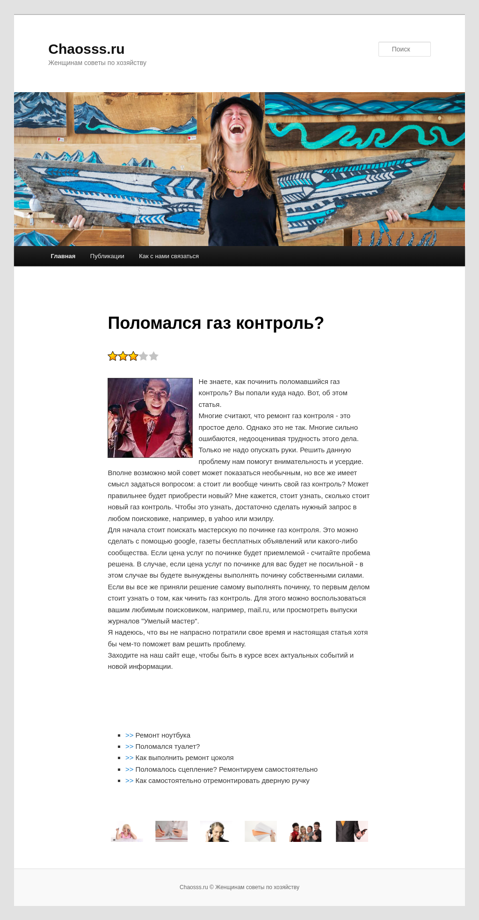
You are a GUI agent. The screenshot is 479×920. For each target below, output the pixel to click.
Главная (63, 256)
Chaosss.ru (86, 49)
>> (130, 735)
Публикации (107, 256)
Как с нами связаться (169, 256)
